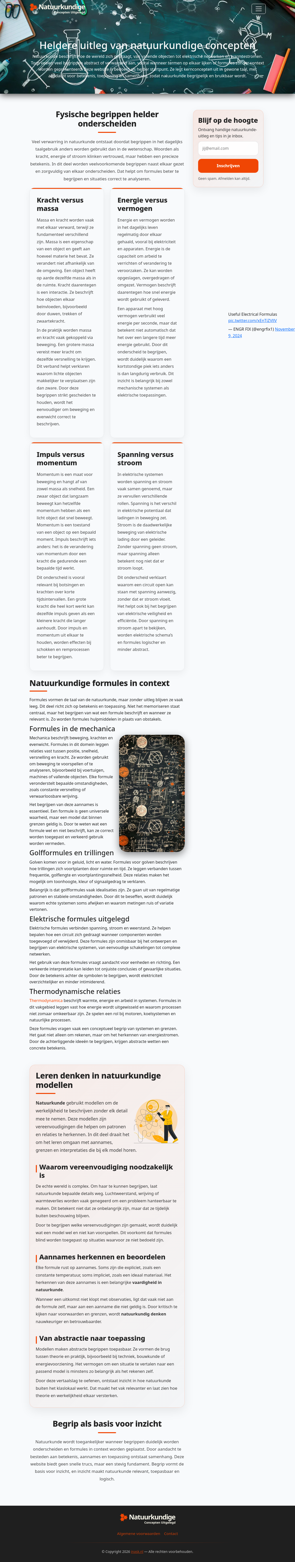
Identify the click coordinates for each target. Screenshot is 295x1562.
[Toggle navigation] (259, 9)
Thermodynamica (46, 1000)
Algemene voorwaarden (138, 1533)
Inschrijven (228, 165)
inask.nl (137, 1551)
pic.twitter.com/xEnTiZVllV (252, 320)
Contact (171, 1533)
